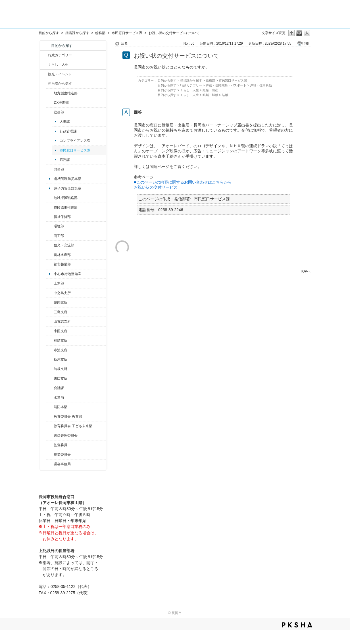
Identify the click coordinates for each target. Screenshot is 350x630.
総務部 (100, 33)
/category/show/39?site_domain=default (49, 416)
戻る (124, 43)
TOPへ (305, 271)
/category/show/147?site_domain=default (49, 397)
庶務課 (65, 160)
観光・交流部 (64, 245)
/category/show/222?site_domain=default (49, 454)
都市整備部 (62, 264)
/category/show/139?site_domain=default (49, 340)
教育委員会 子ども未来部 (73, 426)
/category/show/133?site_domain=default (49, 378)
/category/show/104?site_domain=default (49, 197)
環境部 (59, 226)
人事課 (65, 122)
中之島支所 (62, 293)
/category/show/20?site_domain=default (49, 245)
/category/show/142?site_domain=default (49, 302)
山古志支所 (62, 321)
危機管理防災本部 (67, 179)
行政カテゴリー (60, 55)
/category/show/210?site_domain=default (49, 387)
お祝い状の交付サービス (156, 187)
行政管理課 (68, 131)
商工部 (59, 236)
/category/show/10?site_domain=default (49, 112)
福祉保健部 (62, 217)
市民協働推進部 (66, 207)
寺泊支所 (60, 350)
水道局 (59, 398)
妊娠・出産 (210, 90)
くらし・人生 (58, 64)
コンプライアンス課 (75, 141)
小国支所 (60, 331)
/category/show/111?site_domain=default (49, 435)
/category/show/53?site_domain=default (49, 312)
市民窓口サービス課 (127, 33)
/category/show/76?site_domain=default (49, 254)
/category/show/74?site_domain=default (49, 331)
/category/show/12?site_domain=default (44, 64)
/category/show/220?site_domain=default (49, 445)
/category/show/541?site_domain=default (49, 102)
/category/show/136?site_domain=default (49, 368)
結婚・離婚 (210, 95)
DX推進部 (61, 103)
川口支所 (60, 379)
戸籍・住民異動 (261, 85)
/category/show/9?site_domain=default (44, 83)
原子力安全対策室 (67, 188)
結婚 (225, 95)
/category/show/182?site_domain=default (49, 264)
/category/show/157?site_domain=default (49, 464)
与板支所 (60, 369)
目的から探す (49, 33)
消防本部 (60, 407)
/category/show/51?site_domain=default (49, 426)
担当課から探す (77, 33)
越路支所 (60, 302)
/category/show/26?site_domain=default (49, 207)
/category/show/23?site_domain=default (49, 226)
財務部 (59, 169)
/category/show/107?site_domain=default (49, 293)
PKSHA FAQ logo (297, 625)
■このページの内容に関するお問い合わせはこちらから (183, 182)
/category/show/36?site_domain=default (49, 235)
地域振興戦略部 (66, 198)
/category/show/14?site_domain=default (49, 216)
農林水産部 (62, 255)
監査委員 (60, 445)
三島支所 (60, 312)
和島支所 (60, 340)
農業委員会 (62, 455)
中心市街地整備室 (67, 274)
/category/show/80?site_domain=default (49, 359)
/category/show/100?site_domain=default (49, 93)
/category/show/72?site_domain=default (49, 169)
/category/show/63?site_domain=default (49, 350)
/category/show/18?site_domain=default (44, 74)
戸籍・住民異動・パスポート (226, 85)
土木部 (59, 283)
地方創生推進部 (66, 93)
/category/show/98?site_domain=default (49, 321)
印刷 (305, 43)
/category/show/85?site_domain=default (49, 406)
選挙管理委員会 (66, 436)
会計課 (59, 388)
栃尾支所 (60, 359)
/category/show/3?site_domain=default (44, 55)
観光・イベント (60, 74)
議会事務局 (62, 464)
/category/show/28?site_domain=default (49, 283)
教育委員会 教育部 (68, 417)
